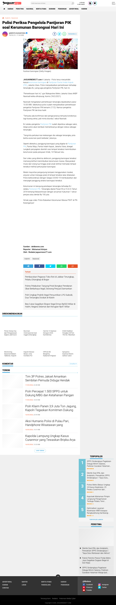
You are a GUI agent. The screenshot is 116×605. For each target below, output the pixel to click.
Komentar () (72, 34)
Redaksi (55, 598)
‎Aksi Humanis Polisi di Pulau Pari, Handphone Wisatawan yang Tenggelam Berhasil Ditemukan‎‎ (47, 425)
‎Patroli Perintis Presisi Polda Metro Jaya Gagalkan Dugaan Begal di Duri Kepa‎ (96, 560)
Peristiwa (20, 9)
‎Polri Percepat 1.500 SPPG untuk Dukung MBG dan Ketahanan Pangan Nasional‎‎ (49, 395)
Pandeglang (46, 585)
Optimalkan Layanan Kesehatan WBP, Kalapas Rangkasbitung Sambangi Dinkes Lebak (97, 510)
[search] (52, 3)
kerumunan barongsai (37, 82)
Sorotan (5, 588)
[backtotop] (58, 576)
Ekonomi (52, 9)
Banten (24, 582)
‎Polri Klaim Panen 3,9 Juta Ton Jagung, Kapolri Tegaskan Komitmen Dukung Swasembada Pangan (50, 410)
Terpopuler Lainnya (96, 519)
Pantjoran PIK (46, 124)
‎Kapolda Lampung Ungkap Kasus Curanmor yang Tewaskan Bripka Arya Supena (50, 440)
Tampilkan (73, 364)
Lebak (24, 585)
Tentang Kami (46, 598)
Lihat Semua (40, 450)
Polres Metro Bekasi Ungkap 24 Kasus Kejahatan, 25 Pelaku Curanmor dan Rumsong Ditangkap (98, 487)
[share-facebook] (54, 34)
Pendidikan (62, 9)
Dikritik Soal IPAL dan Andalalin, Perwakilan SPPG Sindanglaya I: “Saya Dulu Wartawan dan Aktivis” (98, 475)
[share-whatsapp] (64, 34)
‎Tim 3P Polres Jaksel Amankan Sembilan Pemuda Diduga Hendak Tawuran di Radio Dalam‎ (47, 380)
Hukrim (84, 9)
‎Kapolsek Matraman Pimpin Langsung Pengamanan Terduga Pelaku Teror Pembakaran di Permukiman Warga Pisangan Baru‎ (98, 499)
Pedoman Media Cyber (67, 598)
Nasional (29, 9)
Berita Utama (41, 9)
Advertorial (74, 9)
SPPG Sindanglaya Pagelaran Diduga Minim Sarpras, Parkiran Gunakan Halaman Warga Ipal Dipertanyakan (99, 463)
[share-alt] (28, 266)
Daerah (10, 9)
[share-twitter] (59, 34)
